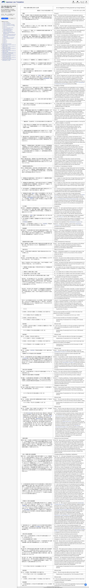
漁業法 (31, 215)
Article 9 (4, 39)
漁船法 (33, 193)
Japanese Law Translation (13, 2)
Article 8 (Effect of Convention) (8, 37)
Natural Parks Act (67, 421)
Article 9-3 (5, 41)
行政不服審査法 (27, 509)
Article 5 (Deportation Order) (8, 27)
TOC (4, 18)
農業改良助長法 (39, 418)
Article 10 (5, 42)
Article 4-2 (5, 26)
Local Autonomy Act (59, 415)
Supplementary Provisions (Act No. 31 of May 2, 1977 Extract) (8, 47)
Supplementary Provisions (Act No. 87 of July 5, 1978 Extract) (9, 49)
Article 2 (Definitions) (7, 23)
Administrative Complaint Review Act (65, 509)
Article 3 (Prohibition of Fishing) (8, 24)
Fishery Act (61, 216)
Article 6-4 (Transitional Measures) (9, 34)
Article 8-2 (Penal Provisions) (8, 38)
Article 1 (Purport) (6, 22)
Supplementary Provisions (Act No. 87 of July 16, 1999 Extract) (9, 56)
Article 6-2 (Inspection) (7, 30)
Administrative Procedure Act (75, 221)
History (12, 18)
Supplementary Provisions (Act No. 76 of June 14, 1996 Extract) (9, 54)
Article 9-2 (5, 40)
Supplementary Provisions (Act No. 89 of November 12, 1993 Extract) (9, 53)
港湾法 (39, 75)
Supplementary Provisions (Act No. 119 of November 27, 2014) (9, 60)
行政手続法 (25, 221)
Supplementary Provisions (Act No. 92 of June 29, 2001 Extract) (9, 58)
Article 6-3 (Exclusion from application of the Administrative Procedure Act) (9, 32)
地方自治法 (29, 413)
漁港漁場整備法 (46, 78)
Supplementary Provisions (6, 43)
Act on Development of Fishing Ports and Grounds (67, 198)
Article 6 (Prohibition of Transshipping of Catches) (8, 29)
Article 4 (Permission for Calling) (9, 25)
